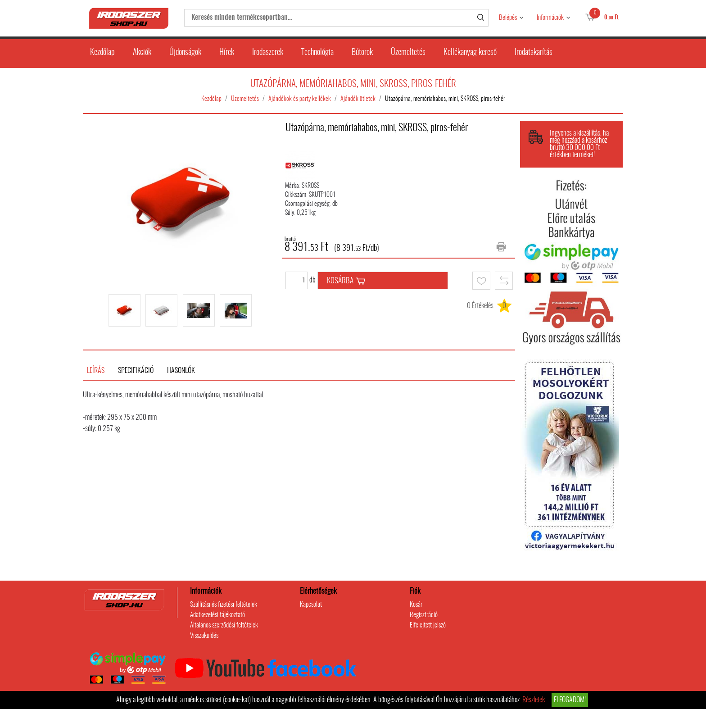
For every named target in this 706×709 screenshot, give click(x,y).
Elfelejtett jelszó (428, 625)
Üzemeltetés (408, 53)
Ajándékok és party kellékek (299, 99)
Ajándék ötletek (358, 99)
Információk (550, 17)
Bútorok (362, 53)
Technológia (317, 53)
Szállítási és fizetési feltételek (223, 604)
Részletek (533, 700)
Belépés (508, 17)
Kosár (416, 604)
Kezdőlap (102, 53)
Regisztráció (424, 615)
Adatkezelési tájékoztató (217, 615)
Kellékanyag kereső (470, 53)
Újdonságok (185, 53)
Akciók (142, 53)
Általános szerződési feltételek (224, 625)
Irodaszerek (267, 53)
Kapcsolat (311, 604)
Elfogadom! (570, 700)
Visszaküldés (204, 635)
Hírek (226, 53)
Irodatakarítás (533, 53)
